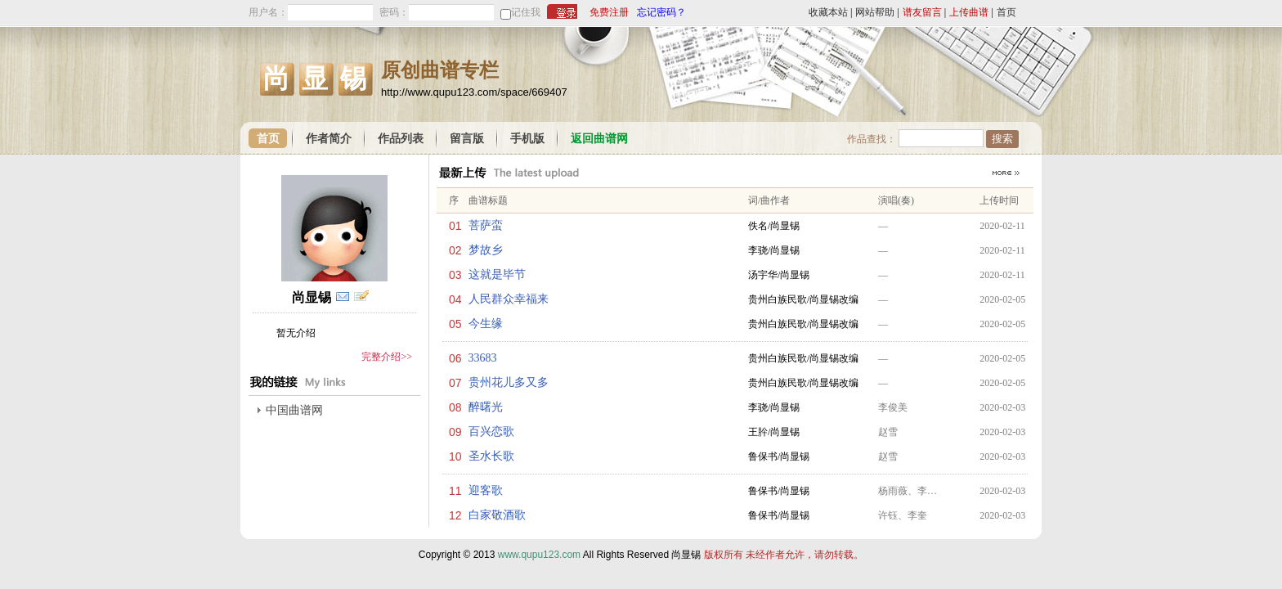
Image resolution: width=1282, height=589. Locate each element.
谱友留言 (922, 12)
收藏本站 (828, 12)
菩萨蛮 (485, 225)
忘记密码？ (661, 12)
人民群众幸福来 (508, 299)
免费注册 (609, 12)
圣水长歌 (491, 456)
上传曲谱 (968, 12)
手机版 (527, 139)
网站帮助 (874, 12)
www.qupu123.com (539, 554)
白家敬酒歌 (497, 515)
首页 (1006, 12)
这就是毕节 (497, 274)
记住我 (525, 12)
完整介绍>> (386, 356)
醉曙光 (485, 407)
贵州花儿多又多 (508, 382)
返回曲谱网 (599, 139)
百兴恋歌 (491, 431)
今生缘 (485, 323)
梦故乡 (485, 250)
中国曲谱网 (294, 410)
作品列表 (401, 139)
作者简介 (329, 139)
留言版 (467, 139)
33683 (482, 358)
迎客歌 (485, 490)
